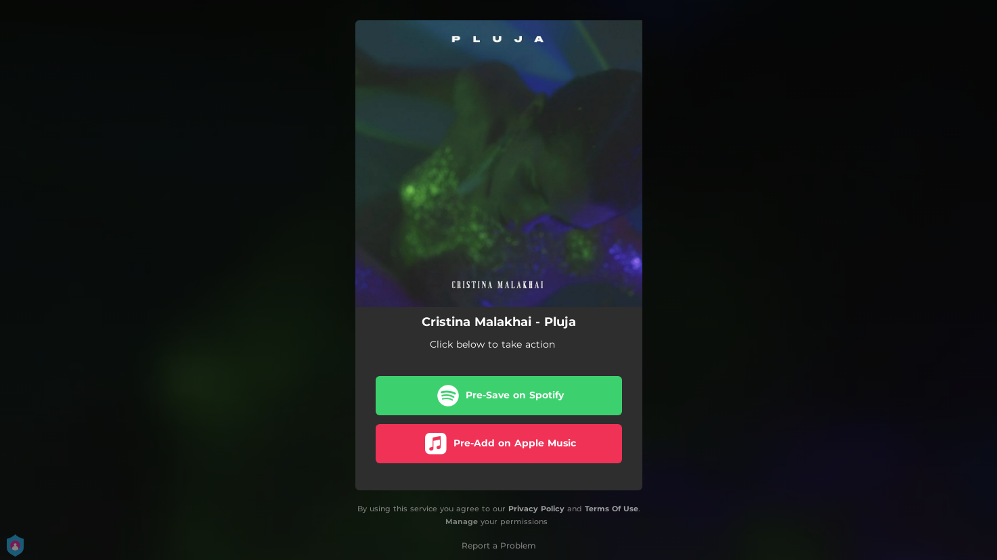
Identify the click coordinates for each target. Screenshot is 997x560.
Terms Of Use (611, 508)
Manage (461, 521)
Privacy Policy (536, 508)
